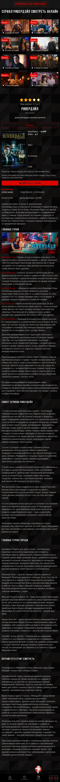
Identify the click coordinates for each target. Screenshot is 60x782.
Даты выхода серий (31, 198)
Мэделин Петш (9, 319)
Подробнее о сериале (32, 192)
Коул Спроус (8, 303)
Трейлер (30, 125)
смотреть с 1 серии (30, 183)
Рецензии (7, 198)
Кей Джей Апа (8, 257)
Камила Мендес (9, 288)
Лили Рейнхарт (9, 272)
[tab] (7, 192)
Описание (7, 192)
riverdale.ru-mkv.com (30, 4)
